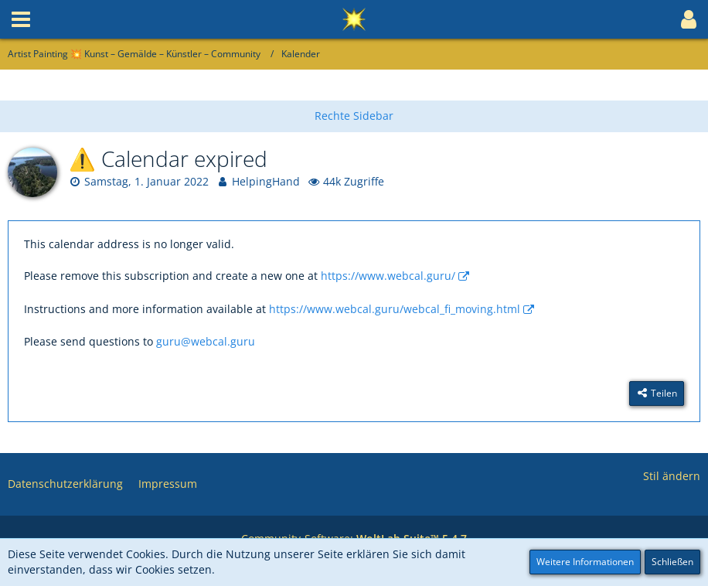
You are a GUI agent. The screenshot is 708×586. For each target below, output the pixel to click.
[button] (21, 19)
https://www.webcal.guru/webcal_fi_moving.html (394, 309)
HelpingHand (266, 181)
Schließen (672, 561)
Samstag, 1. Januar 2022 (146, 181)
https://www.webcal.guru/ (388, 275)
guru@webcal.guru (205, 341)
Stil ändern (671, 475)
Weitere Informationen (585, 561)
